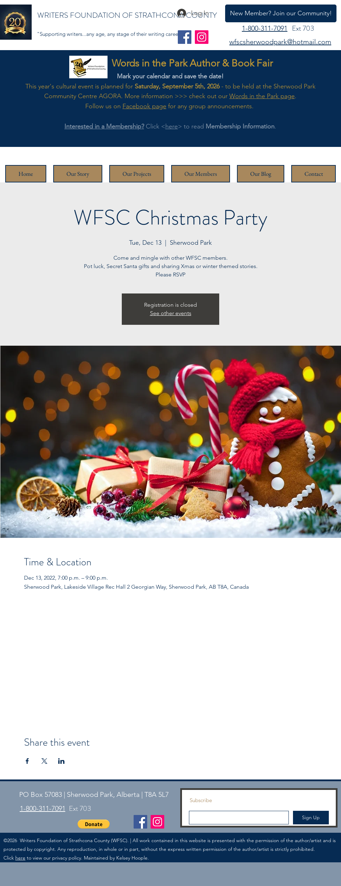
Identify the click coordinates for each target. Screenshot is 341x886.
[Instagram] (201, 37)
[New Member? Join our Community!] (280, 13)
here (171, 126)
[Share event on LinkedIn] (61, 761)
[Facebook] (184, 37)
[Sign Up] (311, 817)
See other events (170, 313)
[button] (94, 824)
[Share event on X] (44, 761)
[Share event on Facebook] (27, 761)
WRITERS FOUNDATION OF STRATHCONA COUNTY (127, 15)
